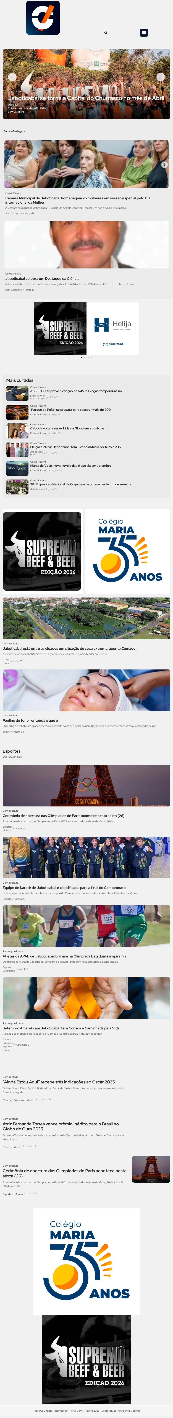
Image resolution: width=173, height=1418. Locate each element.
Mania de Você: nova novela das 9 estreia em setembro (70, 468)
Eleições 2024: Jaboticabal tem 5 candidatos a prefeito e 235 (75, 449)
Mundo (7, 832)
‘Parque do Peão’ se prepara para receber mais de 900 (70, 412)
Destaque (13, 106)
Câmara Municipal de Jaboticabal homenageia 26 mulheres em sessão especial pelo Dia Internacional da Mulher (77, 202)
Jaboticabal (36, 453)
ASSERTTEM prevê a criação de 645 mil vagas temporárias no (76, 393)
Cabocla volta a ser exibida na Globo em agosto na (67, 430)
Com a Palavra (16, 93)
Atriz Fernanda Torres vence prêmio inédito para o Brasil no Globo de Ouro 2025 (61, 1128)
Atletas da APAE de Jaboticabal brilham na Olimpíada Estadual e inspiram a (64, 958)
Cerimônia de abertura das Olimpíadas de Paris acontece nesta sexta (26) (64, 817)
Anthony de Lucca (13, 953)
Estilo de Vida (37, 397)
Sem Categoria (16, 113)
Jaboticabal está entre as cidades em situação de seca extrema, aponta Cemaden (70, 650)
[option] (86, 84)
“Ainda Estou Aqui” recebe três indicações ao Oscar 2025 (59, 1083)
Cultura (7, 1041)
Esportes (7, 828)
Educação (8, 1044)
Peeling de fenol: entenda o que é (30, 722)
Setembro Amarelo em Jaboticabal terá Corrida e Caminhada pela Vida (61, 1030)
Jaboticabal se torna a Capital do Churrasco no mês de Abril (86, 99)
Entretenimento (17, 109)
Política (34, 456)
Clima (6, 661)
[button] (144, 32)
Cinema (7, 1102)
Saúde (6, 665)
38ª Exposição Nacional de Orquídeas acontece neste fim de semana (80, 486)
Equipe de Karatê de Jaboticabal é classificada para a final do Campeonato (64, 889)
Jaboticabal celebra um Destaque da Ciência (42, 280)
